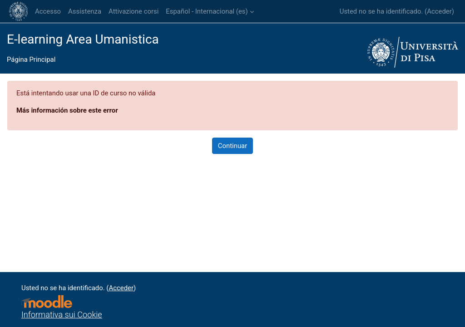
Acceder (439, 11)
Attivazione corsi (133, 11)
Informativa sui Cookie (61, 314)
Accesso (48, 11)
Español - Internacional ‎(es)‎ (206, 11)
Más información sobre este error (67, 110)
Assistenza (84, 11)
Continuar (232, 146)
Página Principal (31, 59)
